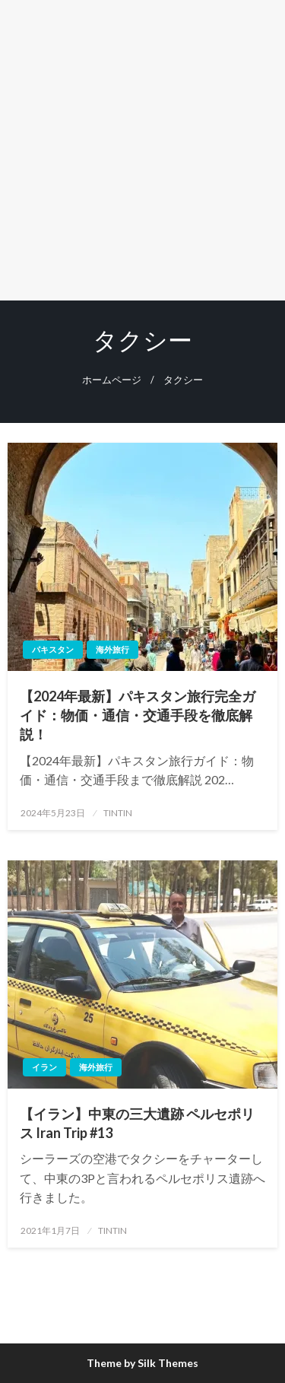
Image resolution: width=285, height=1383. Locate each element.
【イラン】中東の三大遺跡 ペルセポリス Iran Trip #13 (137, 1123)
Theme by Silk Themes (142, 1362)
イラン (44, 1067)
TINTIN (117, 813)
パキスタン (53, 649)
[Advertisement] (142, 150)
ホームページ (111, 380)
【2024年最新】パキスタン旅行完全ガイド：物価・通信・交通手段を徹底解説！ (137, 715)
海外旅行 (112, 649)
